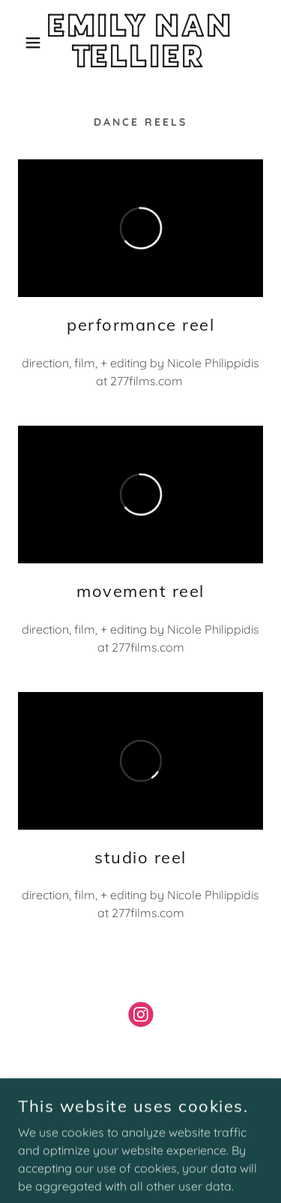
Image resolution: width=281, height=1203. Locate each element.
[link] (140, 42)
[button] (22, 43)
